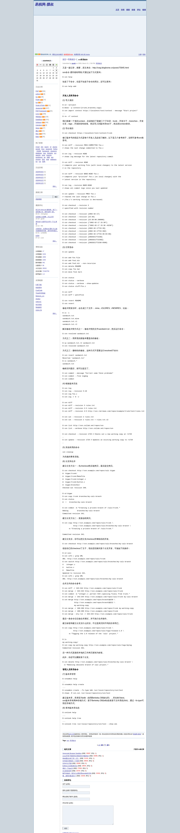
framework (45, 151)
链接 (144, 10)
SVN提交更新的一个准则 (70, 741)
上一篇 (100, 725)
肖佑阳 (38, 151)
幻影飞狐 (39, 285)
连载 (48, 157)
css (40, 161)
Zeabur (38, 299)
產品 (37, 131)
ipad (47, 159)
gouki (74, 63)
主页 (117, 10)
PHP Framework (41, 111)
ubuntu (54, 147)
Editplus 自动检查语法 (69, 746)
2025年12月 (40, 183)
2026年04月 (40, 172)
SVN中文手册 (67, 743)
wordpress (39, 157)
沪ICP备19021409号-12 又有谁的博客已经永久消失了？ (111, 830)
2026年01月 (40, 180)
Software (39, 122)
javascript (49, 149)
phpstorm (53, 151)
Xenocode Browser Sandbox (72, 733)
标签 (133, 10)
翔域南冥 (39, 307)
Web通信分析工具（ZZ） (70, 738)
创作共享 (71, 714)
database (39, 153)
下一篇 (106, 725)
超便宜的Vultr (68, 54)
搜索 (128, 10)
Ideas (37, 128)
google (38, 149)
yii (50, 147)
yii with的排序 (67, 751)
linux (42, 149)
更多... (55, 186)
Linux (37, 114)
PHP (37, 91)
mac (44, 153)
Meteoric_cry (40, 296)
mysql (38, 147)
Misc (37, 134)
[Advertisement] (90, 34)
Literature (39, 125)
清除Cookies (87, 830)
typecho (49, 155)
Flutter (38, 100)
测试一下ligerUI (67, 748)
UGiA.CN (39, 310)
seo (52, 157)
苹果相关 (71, 59)
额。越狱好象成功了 (69, 756)
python (38, 94)
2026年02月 (40, 177)
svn (68, 720)
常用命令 (73, 720)
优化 (43, 159)
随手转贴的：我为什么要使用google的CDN (76, 753)
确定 (56, 197)
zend (43, 155)
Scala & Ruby (40, 105)
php (42, 147)
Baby (37, 137)
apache (38, 155)
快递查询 (39, 287)
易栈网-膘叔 (44, 4)
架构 (43, 161)
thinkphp (50, 153)
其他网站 (53, 821)
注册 (140, 54)
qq (44, 157)
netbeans (53, 159)
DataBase (39, 119)
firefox (55, 149)
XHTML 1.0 (78, 830)
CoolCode (39, 290)
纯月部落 (39, 304)
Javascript (39, 108)
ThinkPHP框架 (40, 293)
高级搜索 (39, 199)
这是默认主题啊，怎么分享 (45, 217)
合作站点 (45, 821)
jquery (46, 147)
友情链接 (38, 821)
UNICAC (38, 302)
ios (37, 161)
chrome (38, 159)
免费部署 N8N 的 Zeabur (82, 54)
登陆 (144, 54)
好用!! (38, 236)
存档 (122, 10)
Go (37, 97)
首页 (64, 59)
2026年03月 (40, 175)
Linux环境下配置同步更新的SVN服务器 (75, 736)
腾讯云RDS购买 (57, 54)
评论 (138, 10)
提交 (65, 808)
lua (37, 102)
